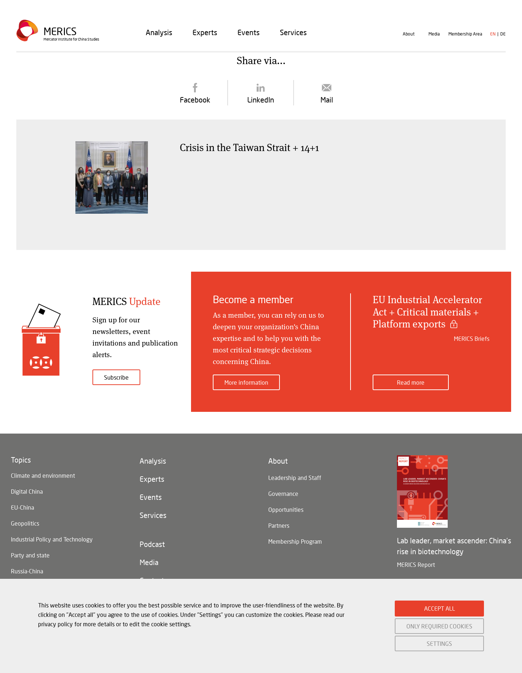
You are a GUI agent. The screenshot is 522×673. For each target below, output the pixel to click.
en (493, 34)
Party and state (30, 555)
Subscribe (116, 377)
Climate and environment (43, 475)
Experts (204, 32)
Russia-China (27, 571)
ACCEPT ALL (439, 608)
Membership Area (465, 34)
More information (246, 382)
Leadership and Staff (294, 477)
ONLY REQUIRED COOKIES (439, 626)
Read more (410, 382)
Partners (278, 525)
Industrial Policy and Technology (52, 539)
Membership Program (295, 541)
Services (293, 32)
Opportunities (285, 509)
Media (434, 34)
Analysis (159, 32)
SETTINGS (439, 643)
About (409, 34)
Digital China (27, 491)
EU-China (22, 507)
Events (248, 32)
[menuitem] (159, 32)
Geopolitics (25, 523)
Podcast (152, 544)
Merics (60, 31)
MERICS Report (416, 564)
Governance (283, 493)
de (503, 34)
